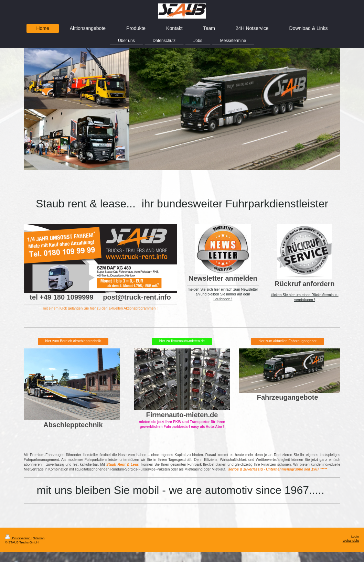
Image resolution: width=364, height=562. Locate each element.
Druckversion (18, 538)
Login (355, 536)
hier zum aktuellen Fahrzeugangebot (287, 341)
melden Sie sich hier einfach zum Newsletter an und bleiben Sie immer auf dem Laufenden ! (223, 294)
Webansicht (351, 540)
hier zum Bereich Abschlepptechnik (73, 341)
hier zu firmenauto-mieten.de (182, 341)
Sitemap (38, 538)
